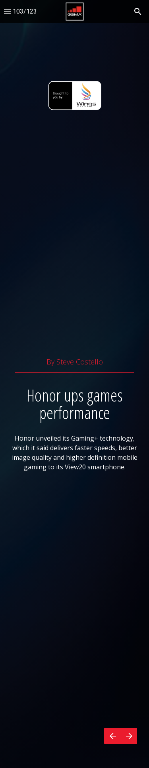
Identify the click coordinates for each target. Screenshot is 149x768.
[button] (74, 11)
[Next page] (129, 736)
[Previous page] (112, 736)
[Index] (7, 11)
